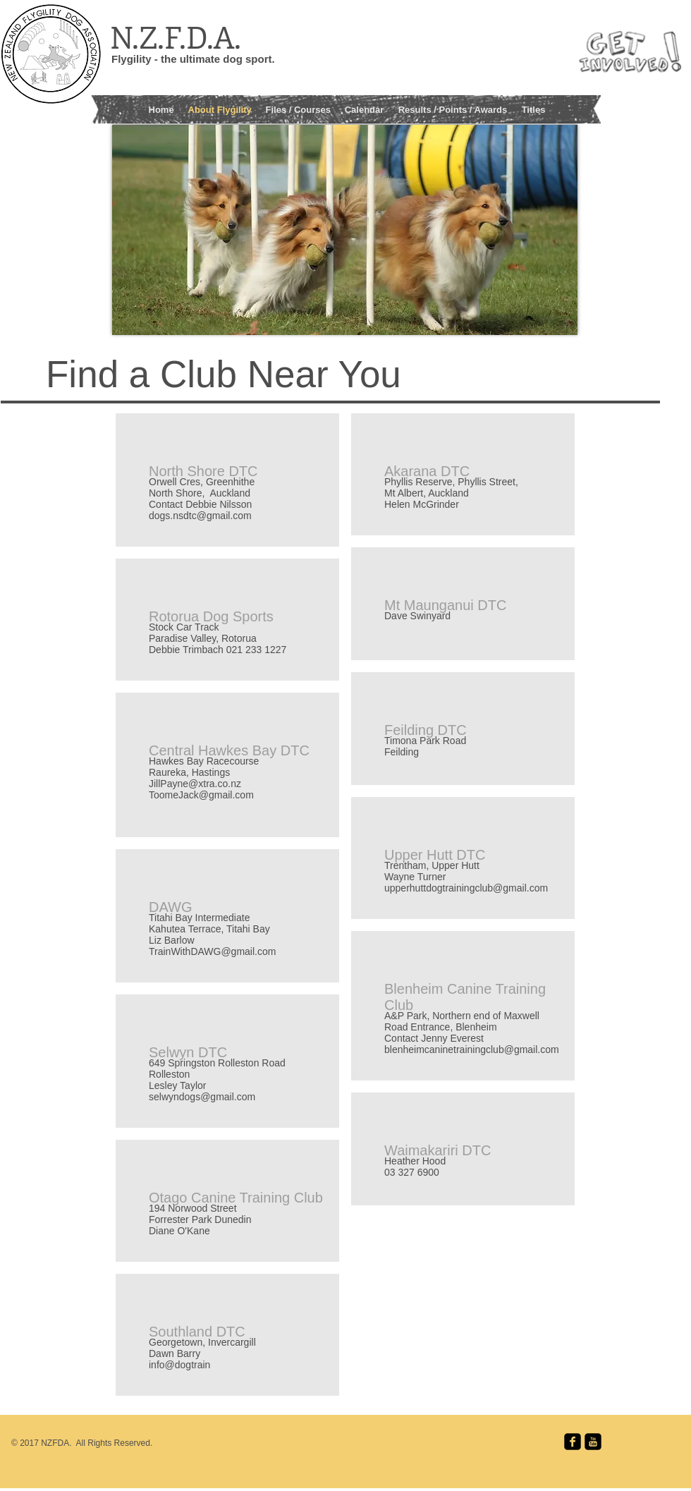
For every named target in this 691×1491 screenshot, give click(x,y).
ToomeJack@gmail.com (201, 795)
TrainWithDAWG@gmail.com (212, 951)
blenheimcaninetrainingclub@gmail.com (471, 1049)
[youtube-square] (593, 1441)
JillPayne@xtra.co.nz (195, 783)
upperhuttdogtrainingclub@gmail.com (466, 888)
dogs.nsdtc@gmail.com (200, 515)
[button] (298, 108)
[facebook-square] (572, 1441)
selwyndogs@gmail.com (202, 1096)
